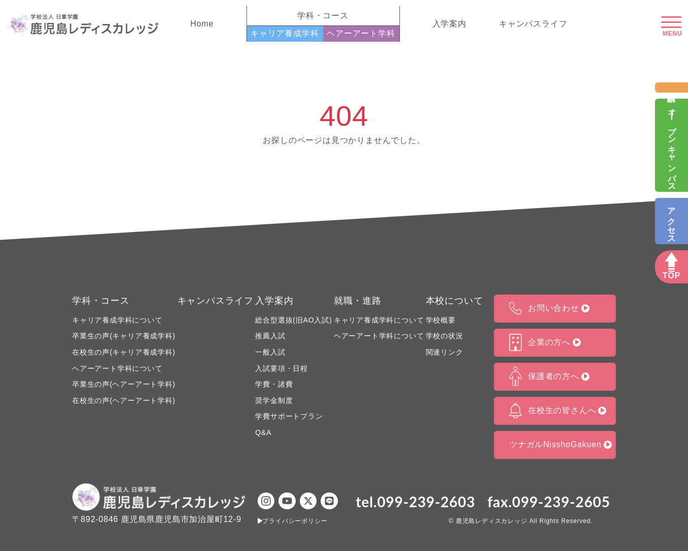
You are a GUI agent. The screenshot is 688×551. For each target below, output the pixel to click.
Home (202, 23)
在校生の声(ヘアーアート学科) (123, 400)
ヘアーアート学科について (117, 368)
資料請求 (671, 87)
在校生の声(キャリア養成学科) (123, 352)
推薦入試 (270, 336)
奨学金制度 (274, 400)
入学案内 (449, 23)
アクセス (671, 221)
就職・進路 (358, 301)
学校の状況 (444, 336)
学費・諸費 (274, 384)
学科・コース (101, 301)
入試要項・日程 (281, 368)
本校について (454, 301)
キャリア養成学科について (117, 320)
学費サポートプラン (289, 416)
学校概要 (441, 320)
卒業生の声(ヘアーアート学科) (123, 384)
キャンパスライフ (533, 23)
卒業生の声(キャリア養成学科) (123, 336)
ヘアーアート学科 (361, 33)
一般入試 (270, 352)
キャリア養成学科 (285, 33)
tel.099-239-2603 (415, 501)
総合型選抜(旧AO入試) (293, 320)
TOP (671, 276)
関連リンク (444, 352)
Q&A (263, 432)
